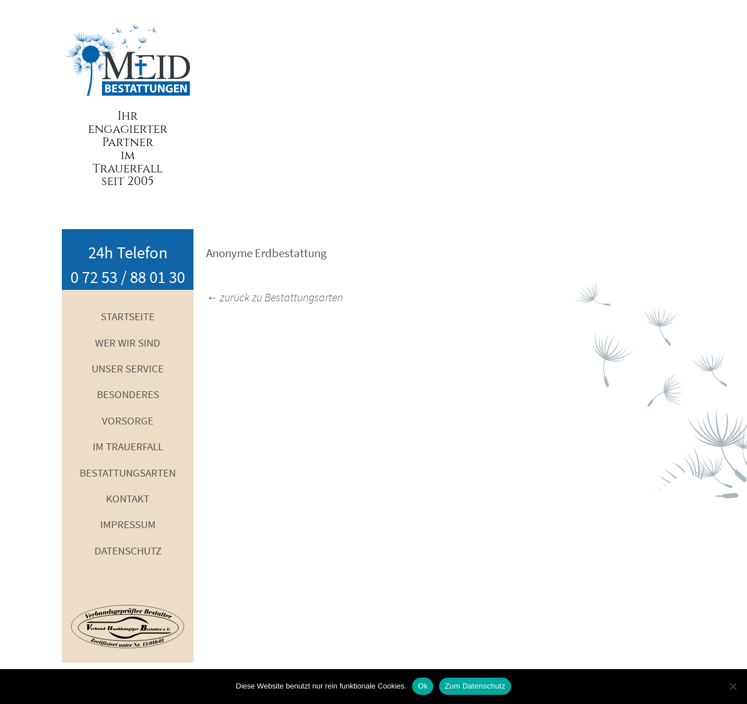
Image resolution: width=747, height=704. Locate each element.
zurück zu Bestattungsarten (274, 297)
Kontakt (127, 498)
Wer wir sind (127, 342)
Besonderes (128, 394)
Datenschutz (127, 550)
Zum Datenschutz (475, 686)
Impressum (128, 524)
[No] (732, 686)
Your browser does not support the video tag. (373, 114)
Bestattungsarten (128, 472)
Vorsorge (127, 420)
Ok (423, 686)
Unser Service (128, 368)
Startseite (128, 316)
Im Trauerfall (128, 446)
